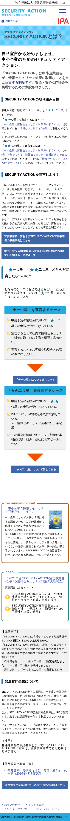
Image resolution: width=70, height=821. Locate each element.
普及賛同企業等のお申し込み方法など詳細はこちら (35, 784)
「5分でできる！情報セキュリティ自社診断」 (32, 154)
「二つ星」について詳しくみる (35, 469)
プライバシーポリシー (49, 808)
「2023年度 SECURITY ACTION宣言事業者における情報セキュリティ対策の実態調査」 (35, 580)
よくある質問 (36, 804)
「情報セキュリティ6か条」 (33, 128)
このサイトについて (16, 808)
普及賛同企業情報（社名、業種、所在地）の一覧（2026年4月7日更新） (37, 772)
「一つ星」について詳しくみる (35, 379)
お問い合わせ (14, 21)
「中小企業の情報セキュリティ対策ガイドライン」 (31, 124)
